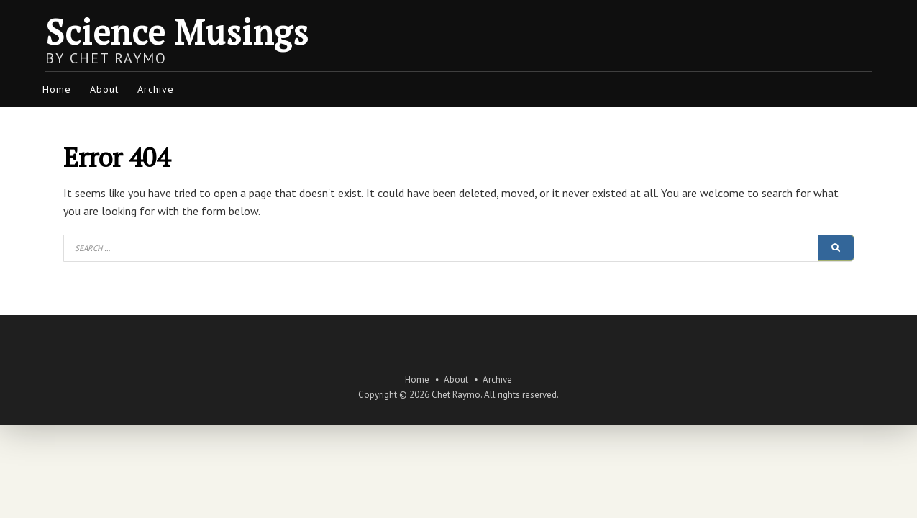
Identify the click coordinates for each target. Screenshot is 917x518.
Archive (155, 89)
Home (56, 89)
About (104, 89)
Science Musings (177, 32)
